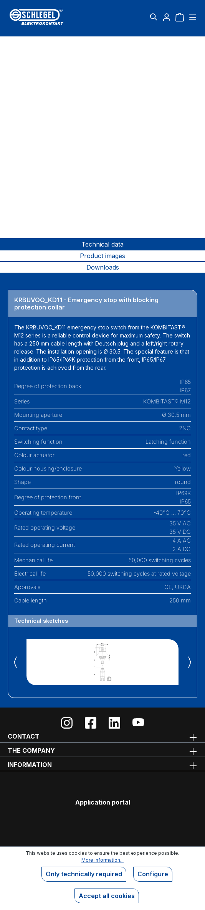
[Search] (153, 17)
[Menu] (191, 17)
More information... (102, 860)
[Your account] (166, 17)
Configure (152, 874)
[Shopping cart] (179, 17)
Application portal (102, 802)
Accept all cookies (107, 896)
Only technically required (84, 874)
